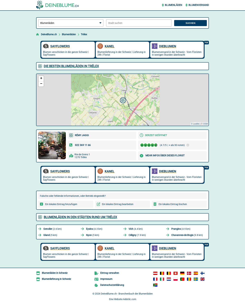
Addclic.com (129, 299)
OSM (205, 124)
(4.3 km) (94, 228)
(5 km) (50, 235)
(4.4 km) (136, 228)
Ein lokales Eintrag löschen (173, 204)
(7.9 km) (137, 235)
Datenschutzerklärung (112, 285)
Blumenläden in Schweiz (55, 273)
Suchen (190, 23)
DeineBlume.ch (49, 34)
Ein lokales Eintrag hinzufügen (61, 204)
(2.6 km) (52, 228)
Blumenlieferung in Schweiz (56, 279)
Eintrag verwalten (109, 273)
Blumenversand (199, 5)
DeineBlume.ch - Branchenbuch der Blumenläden (127, 293)
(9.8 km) (187, 235)
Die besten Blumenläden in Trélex (71, 66)
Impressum (106, 279)
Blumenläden (173, 5)
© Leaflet (195, 124)
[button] (122, 99)
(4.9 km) (180, 228)
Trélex (84, 34)
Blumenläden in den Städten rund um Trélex (80, 217)
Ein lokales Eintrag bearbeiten (117, 204)
